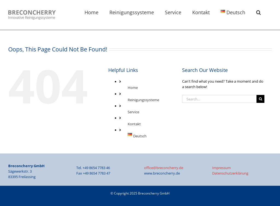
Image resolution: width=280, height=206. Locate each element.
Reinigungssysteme (143, 99)
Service (133, 111)
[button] (258, 12)
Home (133, 87)
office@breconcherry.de (163, 167)
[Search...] (219, 99)
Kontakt (134, 123)
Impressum (221, 167)
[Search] (260, 99)
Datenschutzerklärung (230, 173)
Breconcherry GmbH (154, 193)
